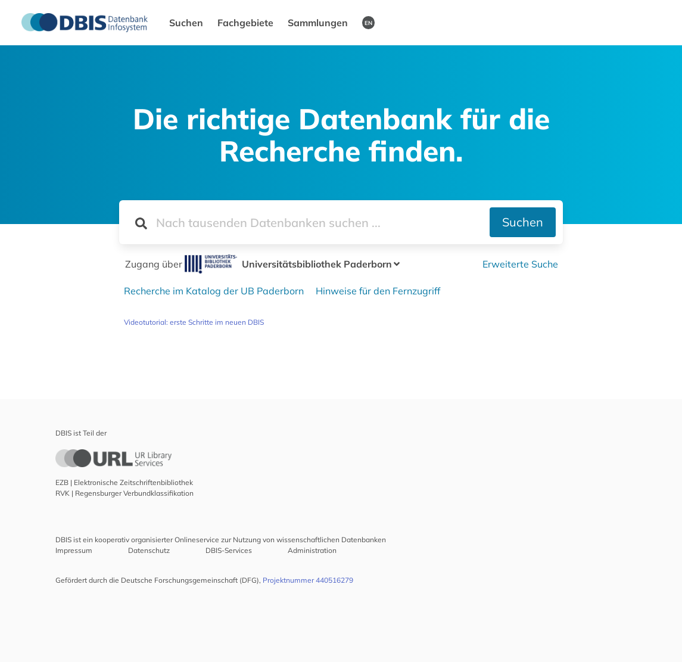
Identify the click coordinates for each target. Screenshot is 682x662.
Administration (312, 550)
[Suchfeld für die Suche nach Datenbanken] (304, 222)
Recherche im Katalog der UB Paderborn (214, 291)
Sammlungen (318, 23)
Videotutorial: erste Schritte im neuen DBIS (194, 322)
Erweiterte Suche (520, 264)
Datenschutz (149, 550)
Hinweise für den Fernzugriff (378, 291)
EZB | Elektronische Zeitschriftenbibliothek (124, 482)
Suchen (186, 23)
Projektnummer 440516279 (308, 580)
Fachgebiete (245, 23)
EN (368, 22)
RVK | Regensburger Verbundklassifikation (124, 493)
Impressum (73, 550)
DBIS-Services (228, 550)
